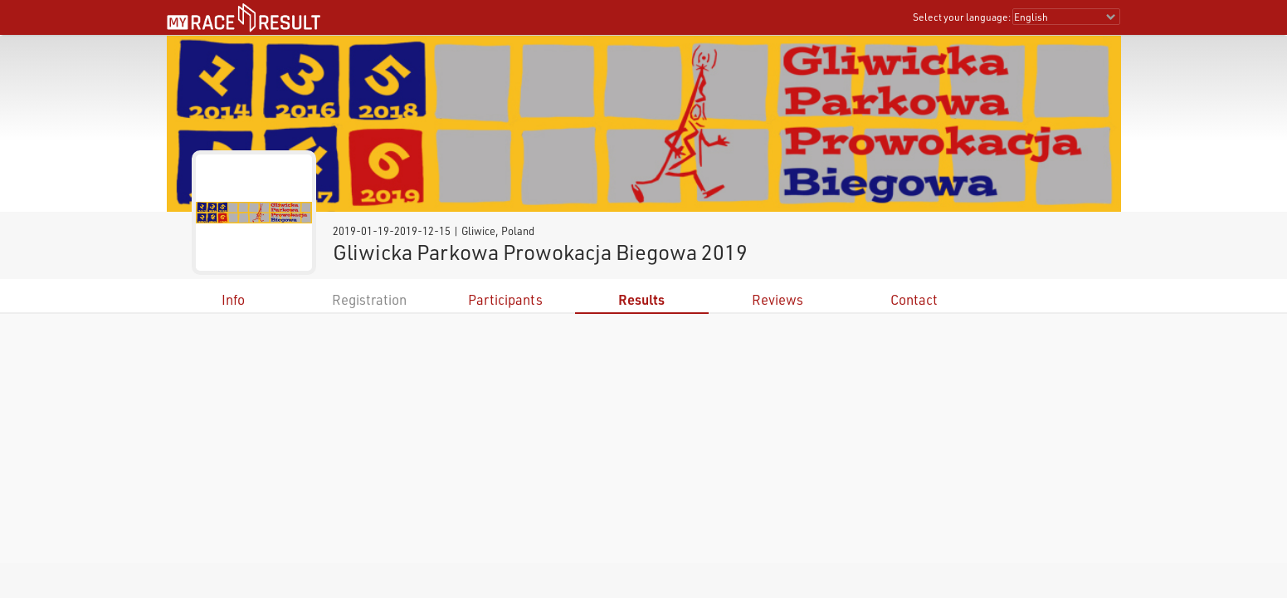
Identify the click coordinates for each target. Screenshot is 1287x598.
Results (641, 299)
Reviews (777, 299)
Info (233, 299)
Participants (505, 299)
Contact (914, 299)
